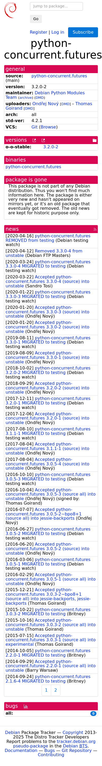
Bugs (49, 750)
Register (38, 31)
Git (35, 127)
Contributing (51, 754)
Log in (57, 31)
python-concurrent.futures (59, 75)
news (12, 229)
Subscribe (83, 32)
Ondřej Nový (45, 103)
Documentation (21, 750)
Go (35, 19)
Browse (48, 127)
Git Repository (77, 750)
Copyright (73, 732)
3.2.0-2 (50, 146)
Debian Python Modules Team (45, 95)
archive (25, 98)
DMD (40, 98)
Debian (12, 732)
